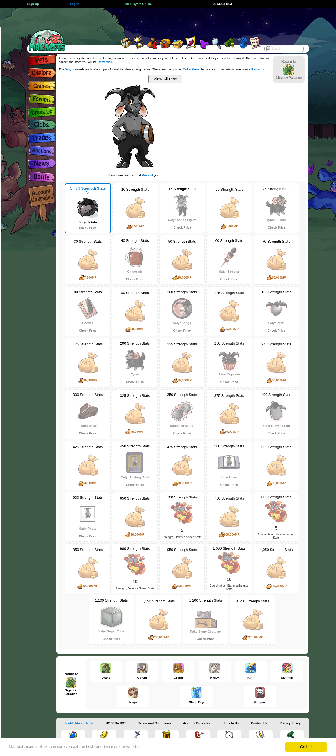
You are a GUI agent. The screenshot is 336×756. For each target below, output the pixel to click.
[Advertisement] (163, 21)
